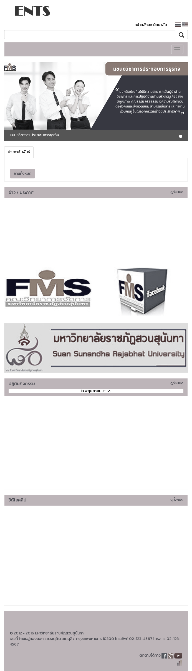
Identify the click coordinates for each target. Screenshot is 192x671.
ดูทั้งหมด (176, 191)
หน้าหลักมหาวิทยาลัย (151, 25)
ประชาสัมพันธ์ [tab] (19, 152)
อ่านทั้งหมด (22, 173)
